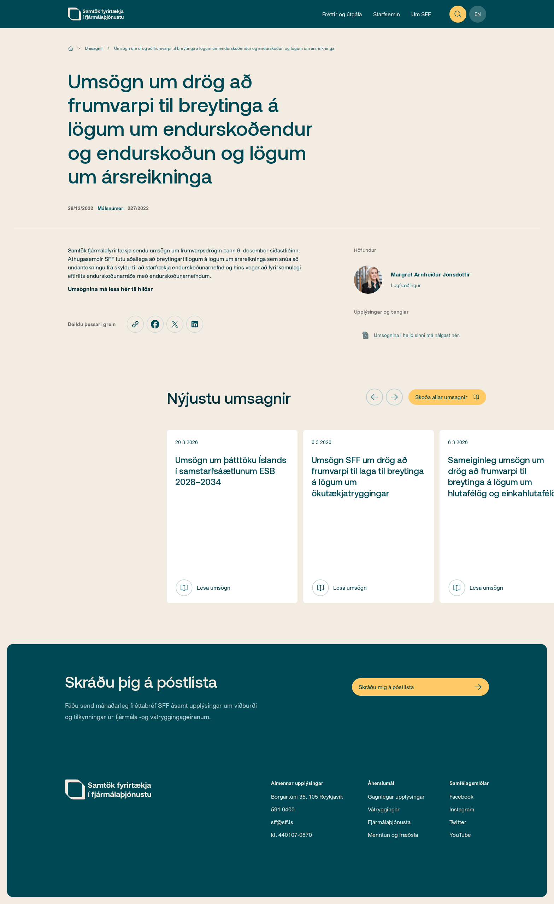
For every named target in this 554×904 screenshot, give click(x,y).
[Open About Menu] (421, 14)
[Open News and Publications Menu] (342, 14)
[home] (96, 14)
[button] (374, 397)
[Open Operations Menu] (386, 14)
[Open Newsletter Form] (420, 687)
